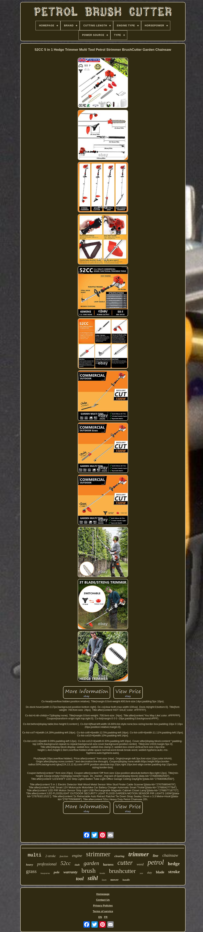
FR (105, 917)
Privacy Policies (103, 905)
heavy (29, 864)
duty (149, 872)
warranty (70, 872)
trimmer (138, 854)
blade (160, 872)
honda (102, 873)
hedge (174, 863)
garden (91, 863)
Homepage (102, 894)
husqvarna (45, 873)
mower (114, 879)
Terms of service (103, 911)
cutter (125, 862)
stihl (93, 878)
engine (77, 856)
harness (108, 864)
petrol (155, 862)
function (64, 856)
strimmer (98, 854)
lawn (104, 879)
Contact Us (103, 899)
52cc (65, 863)
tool (80, 878)
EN (100, 917)
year (141, 873)
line (155, 856)
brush (88, 870)
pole (56, 872)
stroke (174, 871)
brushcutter (122, 871)
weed (140, 864)
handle (126, 879)
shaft (77, 864)
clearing (119, 856)
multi (34, 855)
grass (31, 871)
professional (46, 864)
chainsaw (170, 855)
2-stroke (50, 856)
